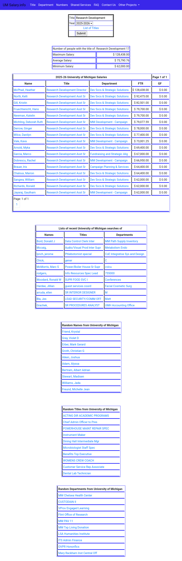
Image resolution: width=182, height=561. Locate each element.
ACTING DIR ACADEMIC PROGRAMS (86, 415)
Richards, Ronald (24, 186)
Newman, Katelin (24, 115)
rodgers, (42, 273)
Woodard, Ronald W (49, 279)
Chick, (40, 260)
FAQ (96, 5)
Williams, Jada (71, 383)
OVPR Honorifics (68, 546)
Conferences (113, 279)
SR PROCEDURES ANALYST (82, 305)
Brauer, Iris (20, 167)
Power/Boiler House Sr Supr (82, 267)
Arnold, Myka (22, 147)
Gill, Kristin (20, 102)
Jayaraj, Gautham (25, 192)
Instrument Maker (74, 435)
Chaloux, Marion (24, 173)
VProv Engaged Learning (73, 508)
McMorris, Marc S (48, 267)
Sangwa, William (24, 179)
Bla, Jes (41, 299)
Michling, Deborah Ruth (28, 122)
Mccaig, (41, 247)
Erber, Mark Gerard (73, 344)
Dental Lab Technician (77, 473)
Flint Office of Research (73, 514)
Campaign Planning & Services (109, 167)
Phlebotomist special (78, 254)
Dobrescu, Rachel (25, 160)
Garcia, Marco (22, 154)
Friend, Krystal (71, 331)
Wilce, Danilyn (22, 135)
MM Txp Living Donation (73, 527)
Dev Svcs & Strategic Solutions (109, 90)
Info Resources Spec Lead (81, 273)
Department (45, 5)
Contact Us (109, 5)
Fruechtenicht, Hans (26, 109)
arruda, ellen (44, 292)
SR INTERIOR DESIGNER (80, 292)
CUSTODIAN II (67, 502)
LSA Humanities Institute (74, 534)
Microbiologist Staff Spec (79, 447)
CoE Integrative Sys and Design (124, 254)
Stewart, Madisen (73, 376)
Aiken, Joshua (71, 357)
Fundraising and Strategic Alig (109, 154)
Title (33, 5)
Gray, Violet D (70, 338)
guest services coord (78, 286)
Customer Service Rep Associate (83, 467)
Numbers (62, 5)
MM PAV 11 (65, 521)
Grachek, (42, 305)
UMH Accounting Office (120, 305)
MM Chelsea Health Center (75, 495)
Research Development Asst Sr (66, 96)
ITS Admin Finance (70, 540)
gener (68, 260)
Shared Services (81, 5)
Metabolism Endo (116, 247)
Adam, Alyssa (70, 363)
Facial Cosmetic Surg (118, 286)
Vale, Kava (20, 141)
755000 (110, 273)
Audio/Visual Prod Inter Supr (83, 247)
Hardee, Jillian (45, 286)
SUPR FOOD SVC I (76, 279)
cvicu (108, 267)
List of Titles (91, 28)
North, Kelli (21, 96)
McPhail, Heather (24, 90)
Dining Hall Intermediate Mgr (81, 441)
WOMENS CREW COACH (78, 460)
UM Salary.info (14, 5)
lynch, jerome (45, 254)
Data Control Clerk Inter (80, 241)
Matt (108, 299)
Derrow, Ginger (23, 128)
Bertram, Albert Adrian (76, 370)
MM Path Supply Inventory (121, 241)
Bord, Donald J (46, 241)
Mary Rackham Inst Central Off (77, 553)
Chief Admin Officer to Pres (80, 422)
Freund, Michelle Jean (76, 389)
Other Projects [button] (128, 5)
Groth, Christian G (73, 351)
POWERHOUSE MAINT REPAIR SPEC (86, 428)
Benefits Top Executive (77, 454)
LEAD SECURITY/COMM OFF (83, 299)
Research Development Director (66, 90)
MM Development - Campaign (108, 122)
